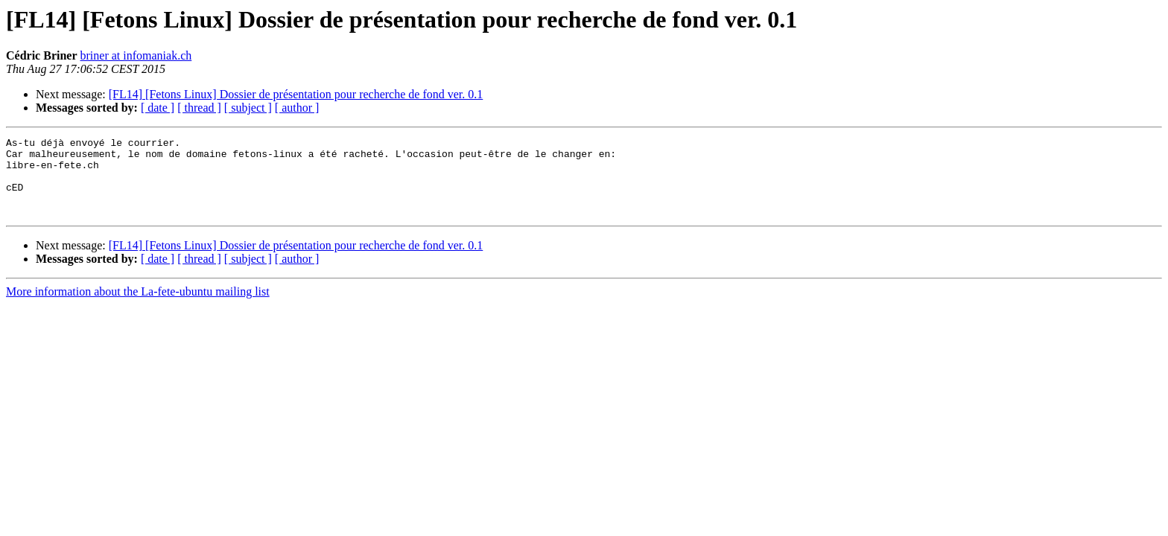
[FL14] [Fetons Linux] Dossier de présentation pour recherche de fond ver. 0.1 (296, 94)
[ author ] (297, 107)
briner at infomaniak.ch (136, 55)
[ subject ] (248, 107)
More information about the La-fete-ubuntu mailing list (138, 307)
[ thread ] (199, 107)
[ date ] (157, 107)
